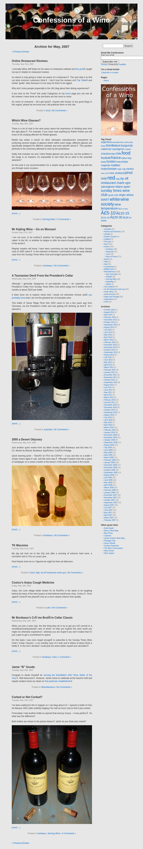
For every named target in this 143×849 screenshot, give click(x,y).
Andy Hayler (109, 528)
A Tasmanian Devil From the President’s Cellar (42, 275)
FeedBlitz (122, 64)
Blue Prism (108, 533)
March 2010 (109, 427)
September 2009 (110, 442)
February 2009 (110, 460)
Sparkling (109, 282)
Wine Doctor (109, 551)
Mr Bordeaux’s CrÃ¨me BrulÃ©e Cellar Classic (42, 617)
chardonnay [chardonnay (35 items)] (108, 153)
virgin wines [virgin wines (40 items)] (126, 194)
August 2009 (109, 445)
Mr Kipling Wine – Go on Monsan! (34, 229)
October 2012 (109, 350)
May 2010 (108, 422)
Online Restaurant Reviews (30, 60)
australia (48, 429)
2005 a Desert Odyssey (27, 439)
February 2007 (110, 520)
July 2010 (108, 417)
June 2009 (108, 450)
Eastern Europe (110, 237)
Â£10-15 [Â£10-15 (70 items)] (122, 213)
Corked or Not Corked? (27, 697)
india (106, 262)
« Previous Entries (20, 51)
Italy (37, 572)
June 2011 (108, 390)
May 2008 (108, 483)
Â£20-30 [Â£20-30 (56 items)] (116, 217)
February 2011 (110, 400)
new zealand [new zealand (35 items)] (116, 172)
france (106, 247)
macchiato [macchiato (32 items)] (122, 161)
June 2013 (108, 332)
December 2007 (110, 495)
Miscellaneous (48, 687)
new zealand (109, 287)
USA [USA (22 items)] (116, 195)
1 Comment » (64, 657)
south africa (108, 292)
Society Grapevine (111, 546)
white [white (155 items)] (115, 199)
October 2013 (109, 322)
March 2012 (109, 367)
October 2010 (109, 410)
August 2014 (109, 312)
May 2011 (108, 392)
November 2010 (110, 407)
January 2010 (109, 432)
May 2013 (108, 335)
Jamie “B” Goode (23, 667)
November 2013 (110, 320)
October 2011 (109, 380)
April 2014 (108, 315)
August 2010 (109, 415)
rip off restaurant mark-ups (53, 572)
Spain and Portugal (111, 297)
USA (106, 302)
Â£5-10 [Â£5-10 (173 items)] (108, 212)
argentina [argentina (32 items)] (106, 142)
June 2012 (108, 360)
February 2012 (110, 370)
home (68, 93)
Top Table (81, 80)
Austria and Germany (112, 232)
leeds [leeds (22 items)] (103, 162)
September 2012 (110, 352)
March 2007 (109, 518)
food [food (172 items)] (126, 152)
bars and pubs (111, 274)
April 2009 (108, 455)
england (107, 239)
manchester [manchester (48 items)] (109, 168)
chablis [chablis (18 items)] (128, 149)
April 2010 (108, 425)
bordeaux (48, 265)
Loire (48, 607)
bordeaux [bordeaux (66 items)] (113, 145)
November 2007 (110, 498)
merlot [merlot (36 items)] (130, 168)
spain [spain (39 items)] (127, 186)
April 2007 (108, 515)
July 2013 (108, 330)
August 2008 (109, 475)
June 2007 (108, 510)
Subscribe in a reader (109, 73)
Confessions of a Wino (71, 20)
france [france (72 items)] (116, 158)
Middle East (108, 269)
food (48, 110)
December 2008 (110, 465)
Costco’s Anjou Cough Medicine (33, 582)
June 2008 (108, 480)
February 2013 (110, 342)
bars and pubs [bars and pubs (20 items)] (126, 142)
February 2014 (110, 317)
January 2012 (109, 372)
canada (107, 234)
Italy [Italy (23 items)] (129, 158)
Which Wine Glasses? (26, 120)
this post (80, 69)
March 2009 (109, 457)
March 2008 (109, 488)
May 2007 (108, 513)
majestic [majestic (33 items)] (105, 165)
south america (109, 294)
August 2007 (109, 505)
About (106, 81)
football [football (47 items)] (106, 158)
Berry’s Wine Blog (111, 531)
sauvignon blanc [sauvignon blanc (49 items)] (112, 186)
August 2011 (109, 385)
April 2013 (108, 337)
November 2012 (110, 347)
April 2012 (108, 365)
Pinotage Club (109, 541)
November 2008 (110, 468)
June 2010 (108, 420)
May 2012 (108, 362)
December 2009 (110, 435)
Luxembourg (109, 267)
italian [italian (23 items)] (124, 158)
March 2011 (109, 397)
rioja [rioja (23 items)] (118, 179)
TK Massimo (20, 545)
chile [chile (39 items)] (118, 153)
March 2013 (109, 340)
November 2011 (110, 377)
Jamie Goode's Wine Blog (114, 538)
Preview (104, 64)
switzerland (108, 299)
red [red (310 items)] (111, 178)
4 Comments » (69, 833)
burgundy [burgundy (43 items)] (127, 145)
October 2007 (109, 500)
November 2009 (110, 437)
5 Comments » (64, 219)
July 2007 (108, 508)
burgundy (109, 252)
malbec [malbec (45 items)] (115, 165)
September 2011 (110, 382)
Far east (107, 242)
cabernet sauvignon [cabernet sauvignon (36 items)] (112, 148)
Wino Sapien (109, 553)
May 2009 (108, 452)
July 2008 (108, 478)
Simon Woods (109, 543)
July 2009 (108, 447)
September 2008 (110, 473)
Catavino (107, 536)
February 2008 (110, 490)
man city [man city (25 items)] (121, 169)
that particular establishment (58, 681)
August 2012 (109, 355)
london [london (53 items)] (111, 161)
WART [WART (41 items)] (105, 199)
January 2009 (109, 462)
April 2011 (108, 395)
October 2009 (109, 440)
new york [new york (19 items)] (105, 173)
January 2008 (109, 493)
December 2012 (110, 345)
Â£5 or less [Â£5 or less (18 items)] (123, 209)
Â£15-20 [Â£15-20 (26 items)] (105, 217)
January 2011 (109, 402)
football (109, 277)
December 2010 (110, 405)
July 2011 (108, 387)
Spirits (108, 284)
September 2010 (110, 412)
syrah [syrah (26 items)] (111, 195)
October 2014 (109, 310)
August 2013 (109, 327)
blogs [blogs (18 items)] (103, 146)
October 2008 (109, 470)
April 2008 (108, 485)
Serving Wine (48, 219)
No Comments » (59, 110)
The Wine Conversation (113, 548)
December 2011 (110, 375)
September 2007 (110, 503)
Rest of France (112, 257)
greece (107, 259)
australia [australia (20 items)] (116, 142)
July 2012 (108, 357)
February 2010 (110, 430)
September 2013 (110, 325)
